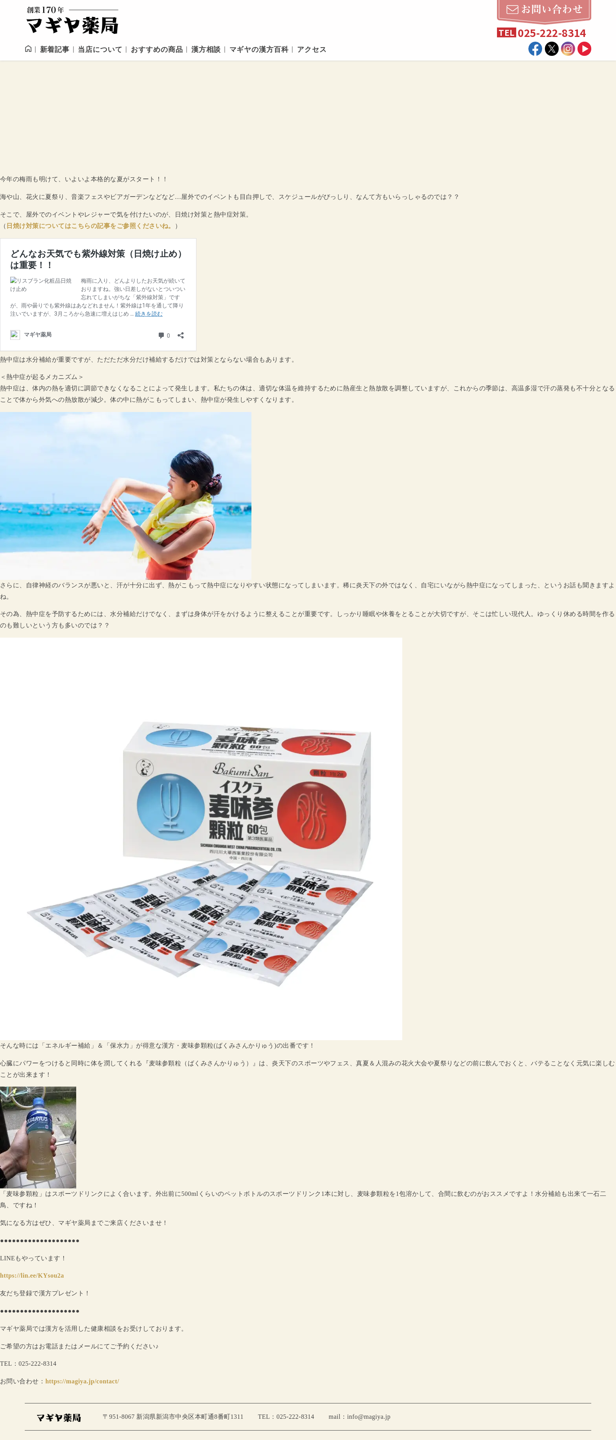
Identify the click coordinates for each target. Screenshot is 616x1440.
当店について (100, 49)
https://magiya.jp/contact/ (82, 1381)
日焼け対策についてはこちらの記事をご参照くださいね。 (90, 226)
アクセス (312, 49)
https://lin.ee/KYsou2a (32, 1275)
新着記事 (55, 49)
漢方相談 (206, 49)
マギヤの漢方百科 (259, 49)
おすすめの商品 (157, 49)
